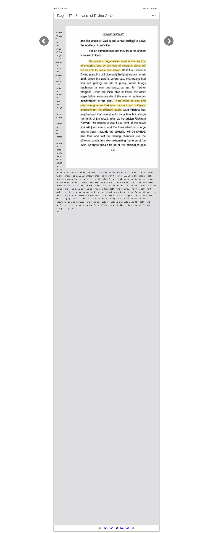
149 (127, 528)
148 (122, 528)
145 (106, 528)
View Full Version (151, 8)
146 (111, 528)
